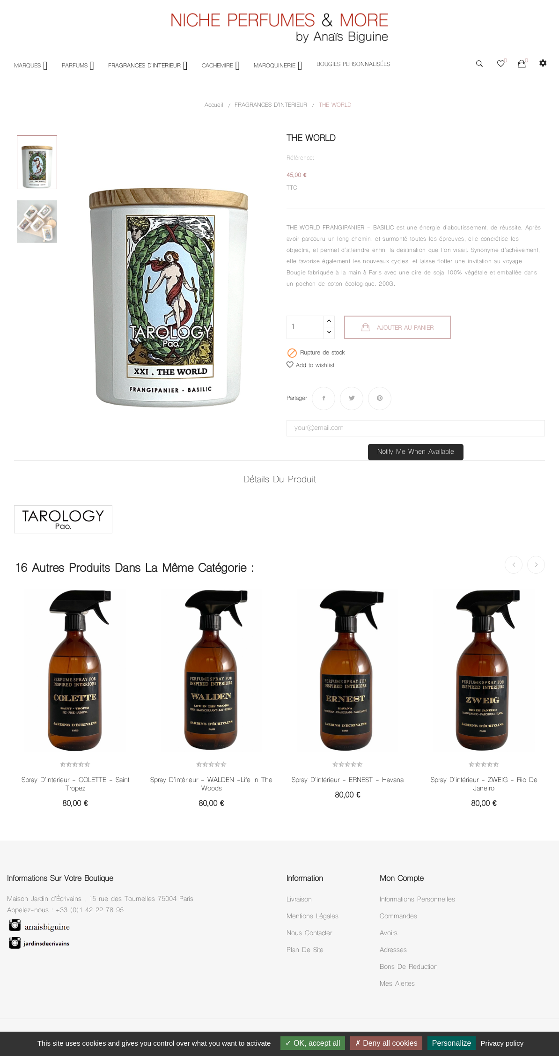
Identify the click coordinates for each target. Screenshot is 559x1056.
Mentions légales (312, 916)
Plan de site (305, 950)
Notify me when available (415, 452)
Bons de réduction (409, 967)
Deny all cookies (386, 1043)
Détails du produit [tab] (279, 480)
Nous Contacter (309, 933)
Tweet (351, 398)
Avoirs (388, 933)
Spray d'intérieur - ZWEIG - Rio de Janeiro (484, 784)
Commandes (398, 916)
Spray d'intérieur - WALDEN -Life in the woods (211, 784)
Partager (323, 398)
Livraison (299, 899)
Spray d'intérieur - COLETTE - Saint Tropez (75, 784)
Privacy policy (502, 1043)
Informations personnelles (417, 899)
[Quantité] (305, 327)
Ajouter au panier (404, 328)
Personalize (451, 1043)
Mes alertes (397, 984)
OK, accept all (312, 1043)
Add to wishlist (310, 365)
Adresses (393, 950)
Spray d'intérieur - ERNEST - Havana (348, 780)
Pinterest (379, 398)
